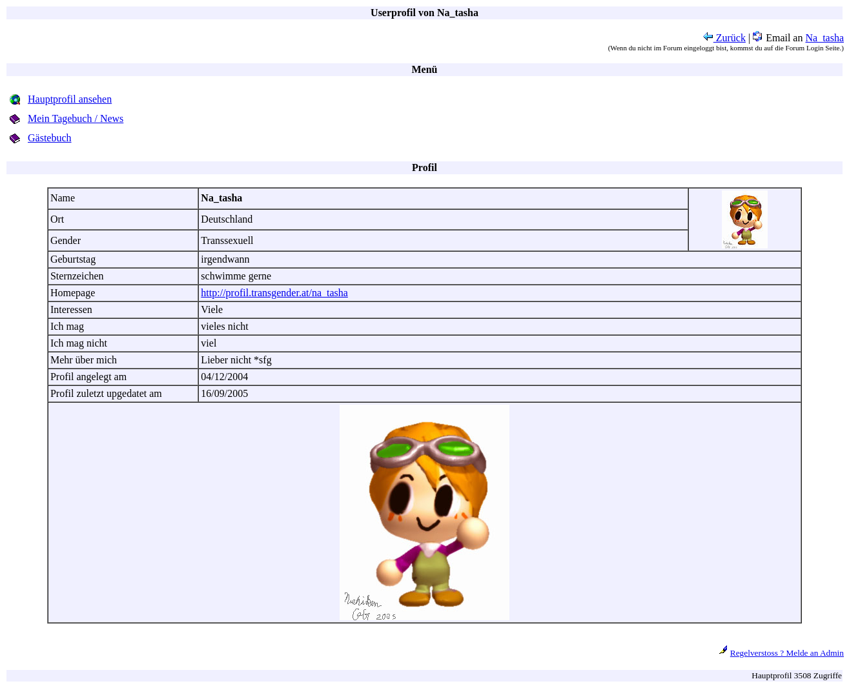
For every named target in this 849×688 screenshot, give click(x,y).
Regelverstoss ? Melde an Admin (787, 653)
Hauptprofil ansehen (70, 99)
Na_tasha (824, 37)
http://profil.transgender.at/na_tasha (274, 292)
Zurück (724, 37)
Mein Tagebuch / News (75, 118)
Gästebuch (50, 137)
